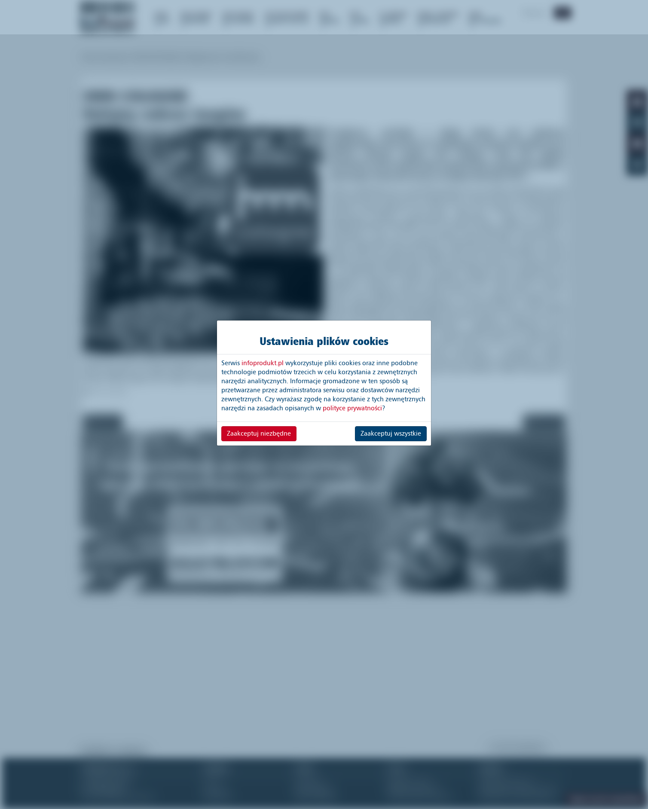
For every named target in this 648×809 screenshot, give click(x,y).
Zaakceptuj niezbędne (259, 433)
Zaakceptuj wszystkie (391, 433)
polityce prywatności (352, 408)
